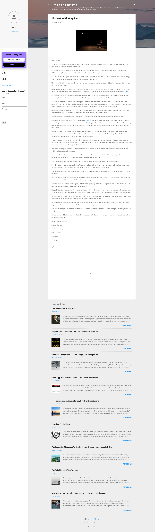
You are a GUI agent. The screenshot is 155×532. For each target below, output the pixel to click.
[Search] (134, 5)
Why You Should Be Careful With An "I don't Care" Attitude (75, 332)
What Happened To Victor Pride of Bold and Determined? (75, 378)
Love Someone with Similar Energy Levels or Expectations (75, 401)
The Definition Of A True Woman (65, 470)
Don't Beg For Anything (61, 424)
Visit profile (14, 32)
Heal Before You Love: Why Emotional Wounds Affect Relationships (79, 493)
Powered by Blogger (91, 519)
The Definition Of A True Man (63, 309)
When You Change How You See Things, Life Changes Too (75, 355)
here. (126, 92)
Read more (127, 325)
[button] (130, 18)
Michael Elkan (96, 522)
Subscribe (14, 64)
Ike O (14, 27)
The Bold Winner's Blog (64, 4)
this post (63, 98)
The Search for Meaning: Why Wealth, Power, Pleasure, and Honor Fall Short (82, 447)
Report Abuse (6, 85)
